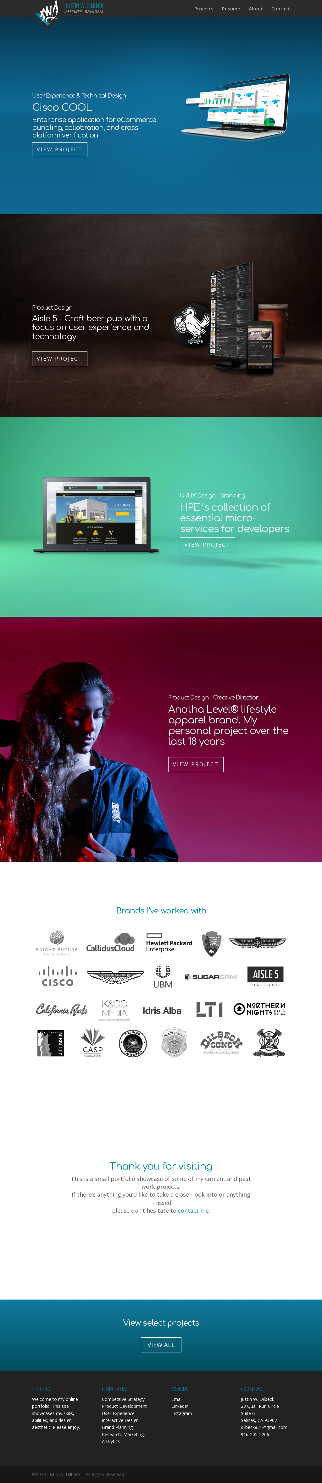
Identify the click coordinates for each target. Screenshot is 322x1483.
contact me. (194, 1210)
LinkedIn (179, 1406)
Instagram (181, 1413)
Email (176, 1399)
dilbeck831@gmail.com (264, 1427)
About (256, 9)
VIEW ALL (161, 1344)
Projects (204, 9)
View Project (60, 149)
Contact (280, 9)
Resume (231, 9)
